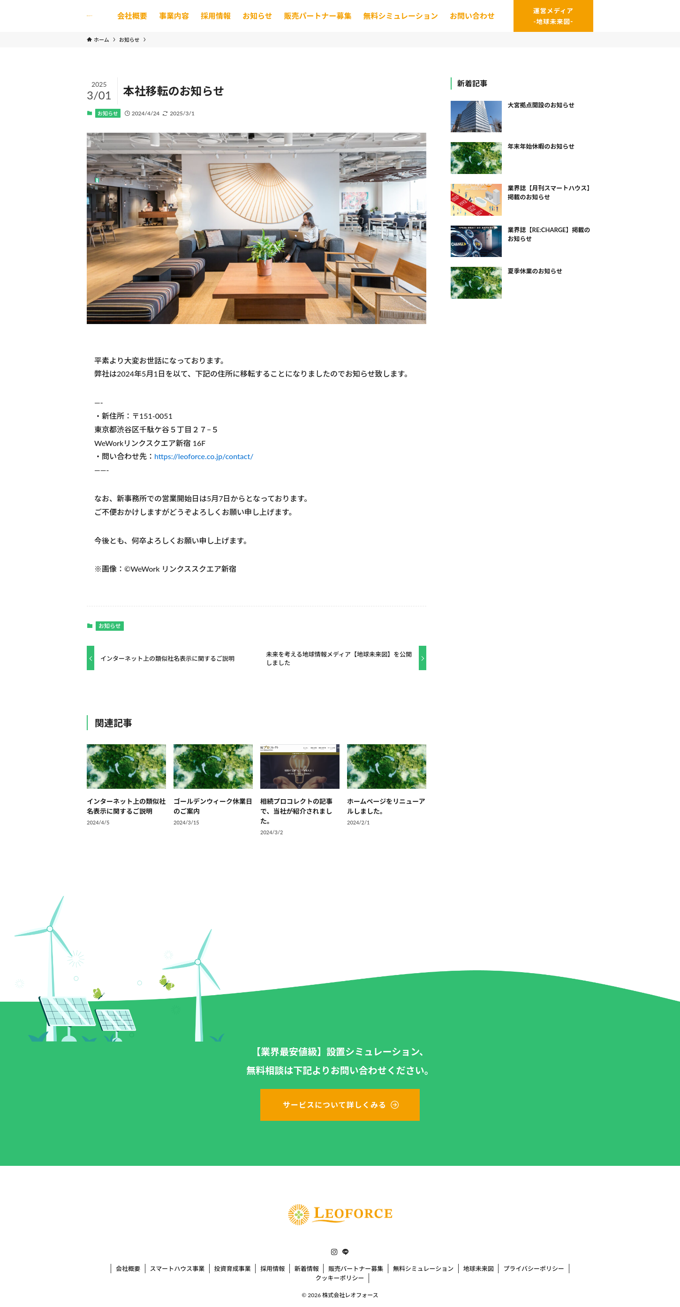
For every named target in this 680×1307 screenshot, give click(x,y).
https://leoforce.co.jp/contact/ (204, 456)
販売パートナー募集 (355, 1268)
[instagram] (334, 1252)
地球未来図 (478, 1268)
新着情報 (307, 1268)
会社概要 (128, 1268)
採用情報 (272, 1268)
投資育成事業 (232, 1268)
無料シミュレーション (423, 1268)
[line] (345, 1252)
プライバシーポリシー (533, 1268)
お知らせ (108, 113)
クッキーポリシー (339, 1278)
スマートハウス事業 (177, 1268)
